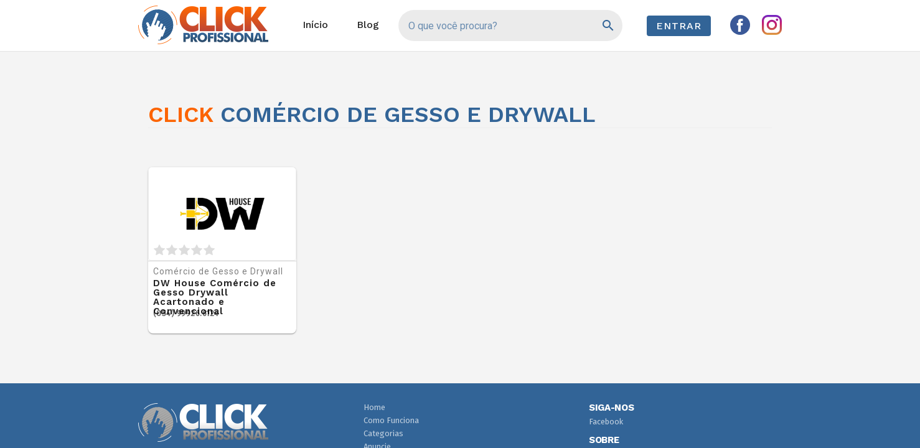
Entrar (679, 26)
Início (315, 24)
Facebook (606, 421)
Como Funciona (391, 420)
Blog (368, 24)
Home (374, 407)
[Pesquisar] (607, 25)
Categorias (383, 433)
